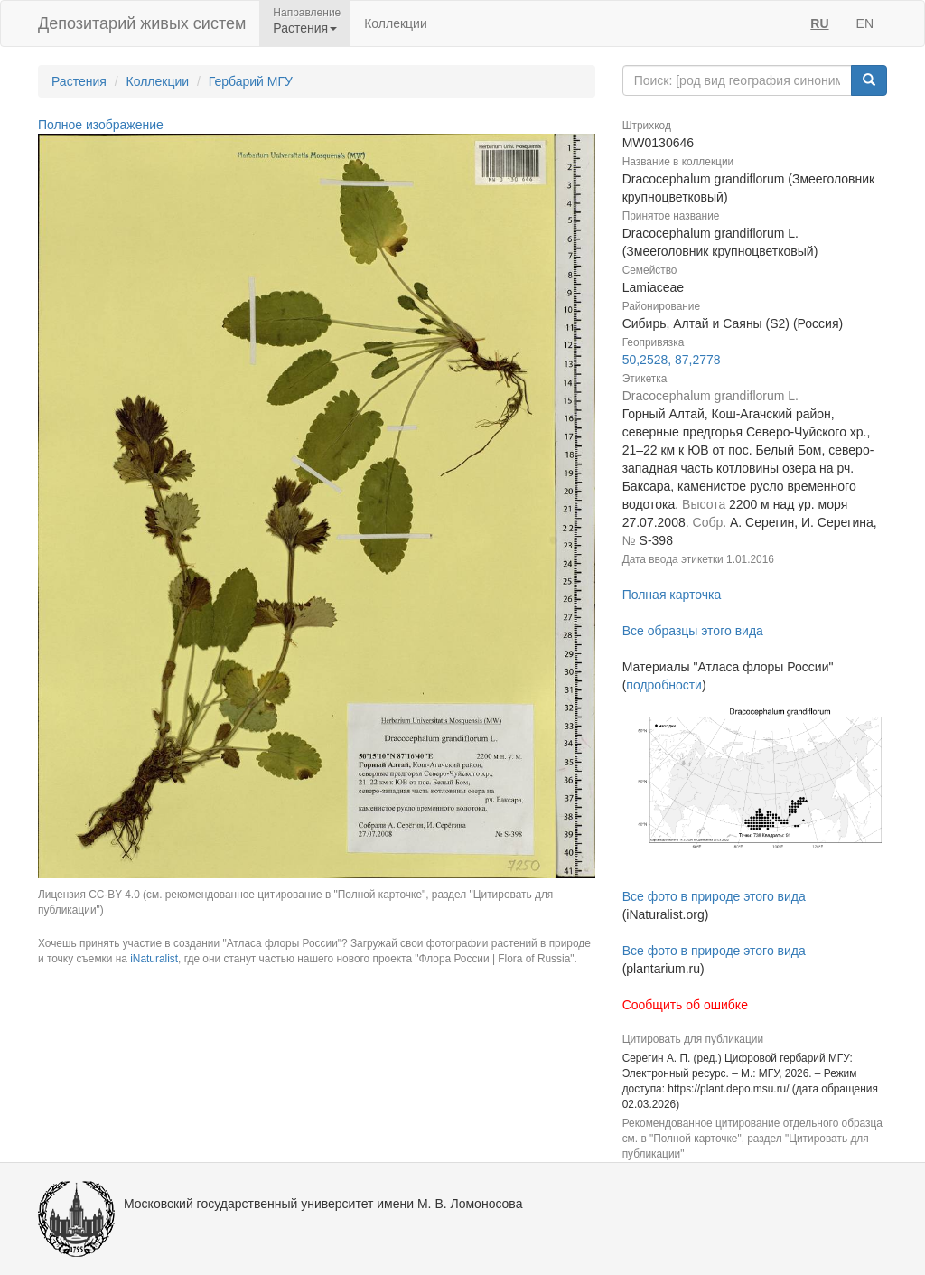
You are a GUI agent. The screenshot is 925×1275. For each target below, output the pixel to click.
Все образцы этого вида (692, 630)
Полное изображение (101, 124)
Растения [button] (305, 28)
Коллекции (395, 23)
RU (819, 23)
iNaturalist (154, 958)
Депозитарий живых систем (142, 23)
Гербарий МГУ (251, 81)
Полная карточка (672, 594)
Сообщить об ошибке (685, 1005)
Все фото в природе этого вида (714, 896)
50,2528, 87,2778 (671, 359)
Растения (79, 81)
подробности (664, 685)
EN (865, 23)
